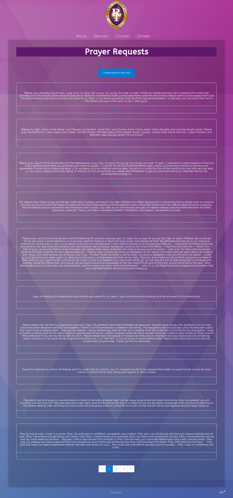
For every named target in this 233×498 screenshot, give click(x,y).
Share (207, 109)
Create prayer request (116, 72)
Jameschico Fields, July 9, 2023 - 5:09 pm (116, 196)
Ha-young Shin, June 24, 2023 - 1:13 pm (116, 233)
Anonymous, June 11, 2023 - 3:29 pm (116, 363)
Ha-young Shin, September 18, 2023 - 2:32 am (116, 157)
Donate (143, 36)
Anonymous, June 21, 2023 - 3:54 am (116, 291)
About (81, 36)
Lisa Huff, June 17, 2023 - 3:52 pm (116, 319)
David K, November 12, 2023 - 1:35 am (117, 123)
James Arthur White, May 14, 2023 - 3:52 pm (116, 428)
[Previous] (102, 468)
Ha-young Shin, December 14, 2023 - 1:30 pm (116, 87)
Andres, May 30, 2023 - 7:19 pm (116, 394)
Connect (122, 36)
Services (101, 36)
